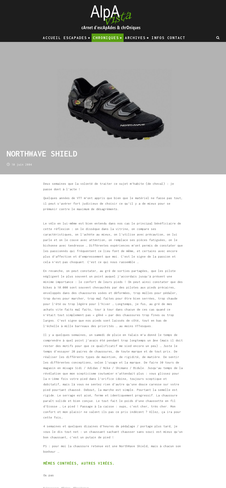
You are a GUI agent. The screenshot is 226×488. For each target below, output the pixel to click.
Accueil (52, 38)
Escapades (75, 38)
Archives (135, 38)
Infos (158, 38)
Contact (176, 38)
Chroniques (106, 38)
